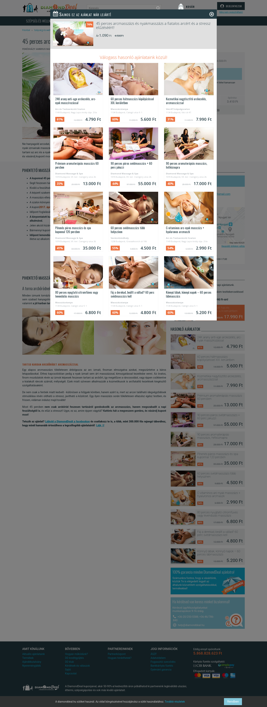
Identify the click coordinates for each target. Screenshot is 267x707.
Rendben (233, 701)
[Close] (211, 14)
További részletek (175, 701)
